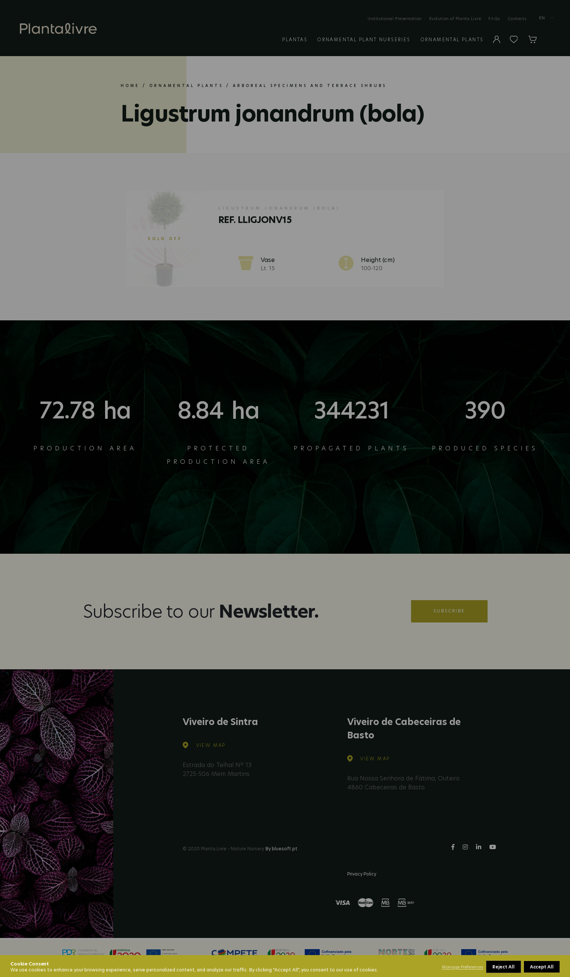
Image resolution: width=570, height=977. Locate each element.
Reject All (503, 967)
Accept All (542, 967)
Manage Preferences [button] (462, 967)
